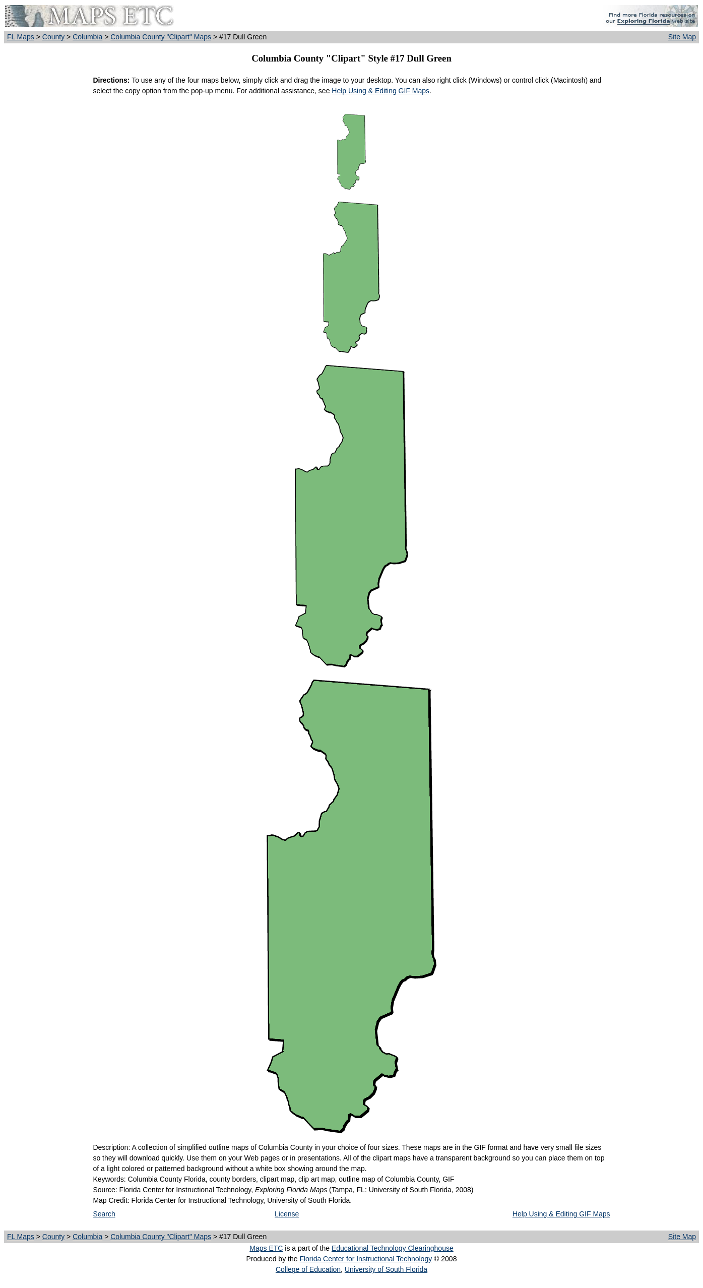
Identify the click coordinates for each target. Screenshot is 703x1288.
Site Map (682, 37)
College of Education (308, 1269)
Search (104, 1214)
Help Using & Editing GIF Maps (380, 91)
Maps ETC (266, 1248)
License (287, 1214)
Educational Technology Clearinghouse (393, 1248)
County (53, 37)
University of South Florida (386, 1269)
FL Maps (20, 37)
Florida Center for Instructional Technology (365, 1259)
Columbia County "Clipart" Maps (160, 37)
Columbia (87, 37)
